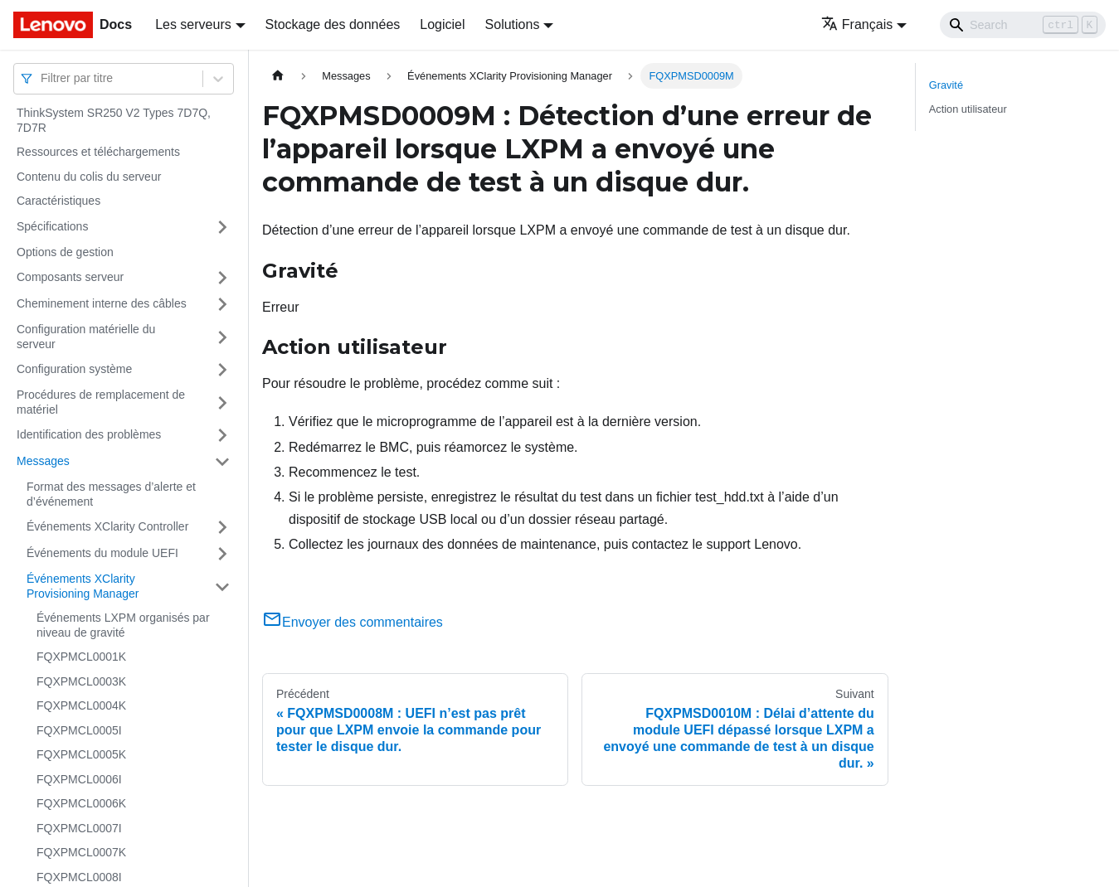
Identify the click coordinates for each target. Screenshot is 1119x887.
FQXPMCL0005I (79, 730)
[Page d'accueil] (278, 76)
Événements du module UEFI (102, 553)
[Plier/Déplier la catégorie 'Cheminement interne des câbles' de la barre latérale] (222, 304)
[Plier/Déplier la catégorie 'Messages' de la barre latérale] (222, 461)
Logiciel (442, 24)
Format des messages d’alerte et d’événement (111, 494)
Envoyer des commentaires (352, 622)
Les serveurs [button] (193, 24)
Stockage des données (333, 24)
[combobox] (42, 78)
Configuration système (74, 369)
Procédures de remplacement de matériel (101, 402)
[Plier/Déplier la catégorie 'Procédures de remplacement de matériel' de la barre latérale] (222, 402)
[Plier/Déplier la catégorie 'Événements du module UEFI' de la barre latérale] (222, 553)
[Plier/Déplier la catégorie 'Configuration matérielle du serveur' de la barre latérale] (222, 336)
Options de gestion (65, 252)
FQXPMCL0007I (79, 828)
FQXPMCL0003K (81, 681)
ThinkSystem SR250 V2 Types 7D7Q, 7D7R (114, 120)
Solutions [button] (512, 24)
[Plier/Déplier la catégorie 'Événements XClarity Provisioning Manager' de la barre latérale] (222, 586)
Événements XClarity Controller (107, 526)
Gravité (946, 85)
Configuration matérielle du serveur (86, 336)
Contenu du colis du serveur (89, 176)
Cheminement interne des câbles (102, 303)
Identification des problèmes (89, 434)
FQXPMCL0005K (81, 754)
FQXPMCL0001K (81, 656)
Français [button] (857, 24)
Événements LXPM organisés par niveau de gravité (123, 625)
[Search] (1023, 25)
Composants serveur (70, 277)
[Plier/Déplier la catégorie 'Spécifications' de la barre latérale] (222, 227)
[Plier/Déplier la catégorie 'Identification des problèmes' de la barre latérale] (222, 435)
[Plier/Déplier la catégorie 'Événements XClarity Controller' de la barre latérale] (222, 527)
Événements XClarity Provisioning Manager (83, 586)
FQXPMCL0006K (81, 803)
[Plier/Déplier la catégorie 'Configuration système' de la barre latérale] (222, 369)
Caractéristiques (58, 200)
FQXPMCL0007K (81, 852)
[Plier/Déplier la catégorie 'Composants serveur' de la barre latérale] (222, 277)
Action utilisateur (968, 109)
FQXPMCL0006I (79, 779)
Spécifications (52, 226)
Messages (43, 461)
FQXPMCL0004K (81, 705)
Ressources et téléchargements (98, 151)
